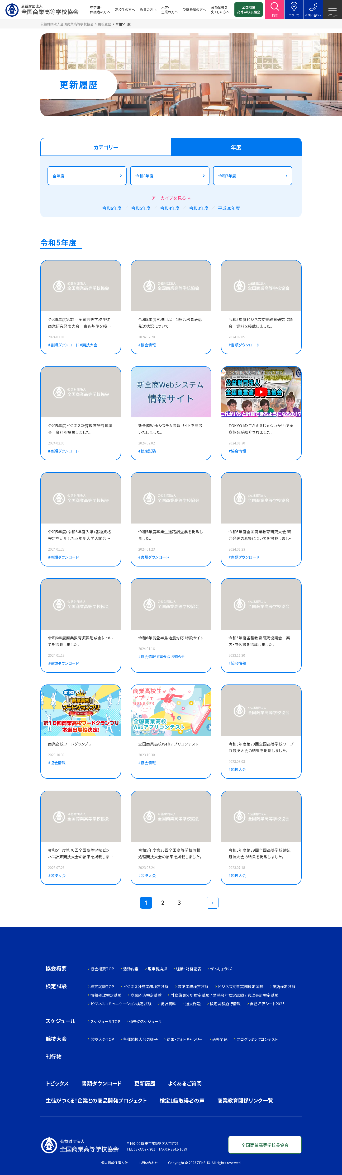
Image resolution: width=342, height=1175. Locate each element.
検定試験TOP (102, 986)
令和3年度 (199, 208)
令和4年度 (170, 208)
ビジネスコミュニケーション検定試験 (121, 1003)
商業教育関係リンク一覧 (245, 1100)
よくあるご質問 (185, 1083)
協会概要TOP (102, 969)
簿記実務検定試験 (193, 986)
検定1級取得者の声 (182, 1100)
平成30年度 (229, 208)
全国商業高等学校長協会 (248, 9)
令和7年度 (227, 176)
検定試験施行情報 (225, 1003)
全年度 (59, 176)
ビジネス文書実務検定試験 (240, 986)
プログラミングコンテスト (257, 1039)
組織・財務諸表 (188, 969)
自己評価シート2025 (267, 1003)
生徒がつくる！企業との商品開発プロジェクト (96, 1100)
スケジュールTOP (105, 1021)
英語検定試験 (284, 986)
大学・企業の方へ (169, 9)
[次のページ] (212, 903)
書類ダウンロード (102, 1083)
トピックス (57, 1083)
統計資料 (168, 1003)
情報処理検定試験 (106, 995)
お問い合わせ (148, 1162)
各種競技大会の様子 (140, 1039)
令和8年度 (144, 176)
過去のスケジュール (145, 1021)
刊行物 (54, 1056)
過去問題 (193, 1003)
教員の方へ (148, 9)
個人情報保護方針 (114, 1162)
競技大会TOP (102, 1039)
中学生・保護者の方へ (100, 9)
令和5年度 (141, 208)
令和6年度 (112, 208)
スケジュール (61, 1021)
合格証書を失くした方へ (220, 9)
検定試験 (56, 986)
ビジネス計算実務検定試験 (146, 986)
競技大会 (56, 1039)
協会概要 (56, 968)
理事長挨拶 (157, 969)
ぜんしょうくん (221, 969)
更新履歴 (144, 1083)
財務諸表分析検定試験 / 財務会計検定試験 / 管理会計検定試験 (224, 995)
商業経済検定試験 (146, 995)
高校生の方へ (125, 9)
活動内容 (130, 969)
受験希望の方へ (194, 9)
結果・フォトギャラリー (185, 1039)
